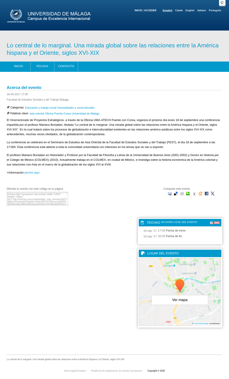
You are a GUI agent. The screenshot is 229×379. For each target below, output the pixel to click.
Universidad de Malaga (85, 113)
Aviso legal (70, 371)
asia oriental (37, 113)
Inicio (138, 10)
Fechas (42, 66)
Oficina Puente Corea (58, 113)
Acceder (150, 10)
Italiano (201, 10)
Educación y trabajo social (40, 107)
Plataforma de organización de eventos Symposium (117, 371)
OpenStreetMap (201, 323)
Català (179, 10)
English (189, 10)
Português (215, 10)
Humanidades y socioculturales (76, 107)
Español (167, 10)
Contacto (66, 66)
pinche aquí (32, 172)
